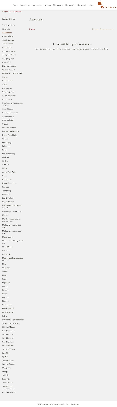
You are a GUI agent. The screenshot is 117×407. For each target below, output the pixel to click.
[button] (100, 3)
